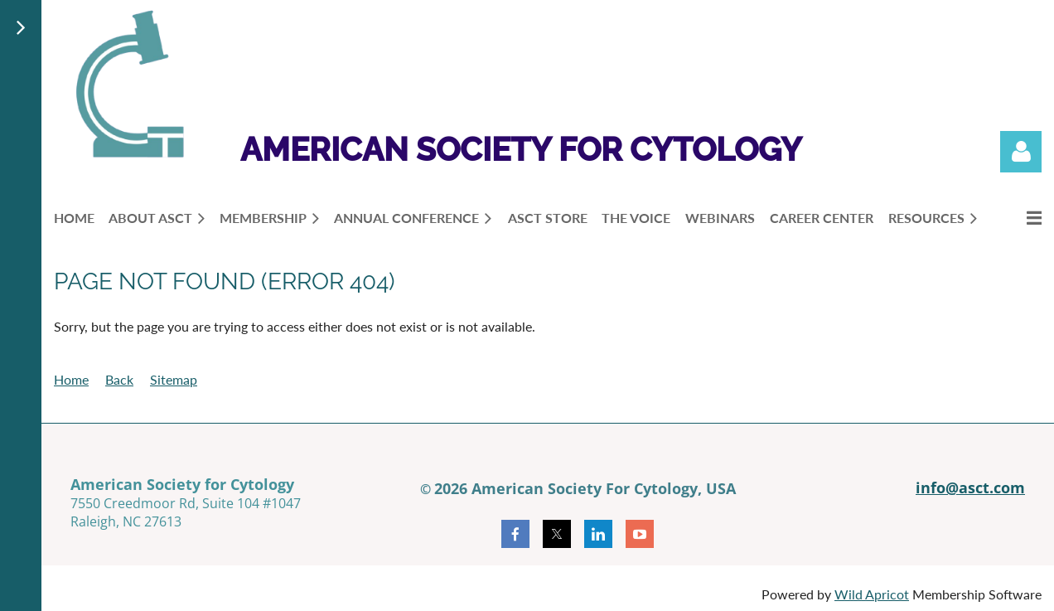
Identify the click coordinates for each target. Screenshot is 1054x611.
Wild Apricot (871, 594)
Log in (1021, 151)
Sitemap (173, 379)
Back (119, 379)
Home (71, 379)
